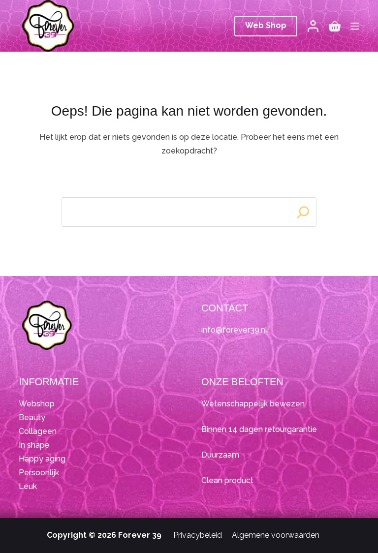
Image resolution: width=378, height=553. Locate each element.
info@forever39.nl (234, 330)
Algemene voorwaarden (275, 535)
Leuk (28, 486)
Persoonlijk (39, 472)
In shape (34, 445)
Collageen (38, 431)
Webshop (37, 403)
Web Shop (265, 25)
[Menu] (354, 26)
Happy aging (42, 458)
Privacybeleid (197, 535)
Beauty (32, 417)
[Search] (303, 212)
